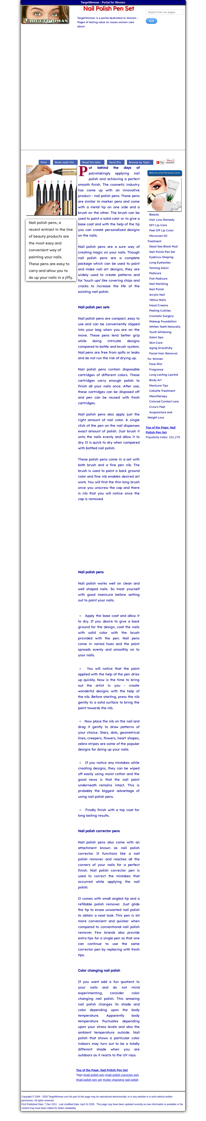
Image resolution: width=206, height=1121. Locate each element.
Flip (160, 162)
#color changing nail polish (120, 1079)
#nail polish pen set (89, 1079)
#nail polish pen (93, 1075)
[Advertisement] (103, 59)
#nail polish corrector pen (122, 1075)
